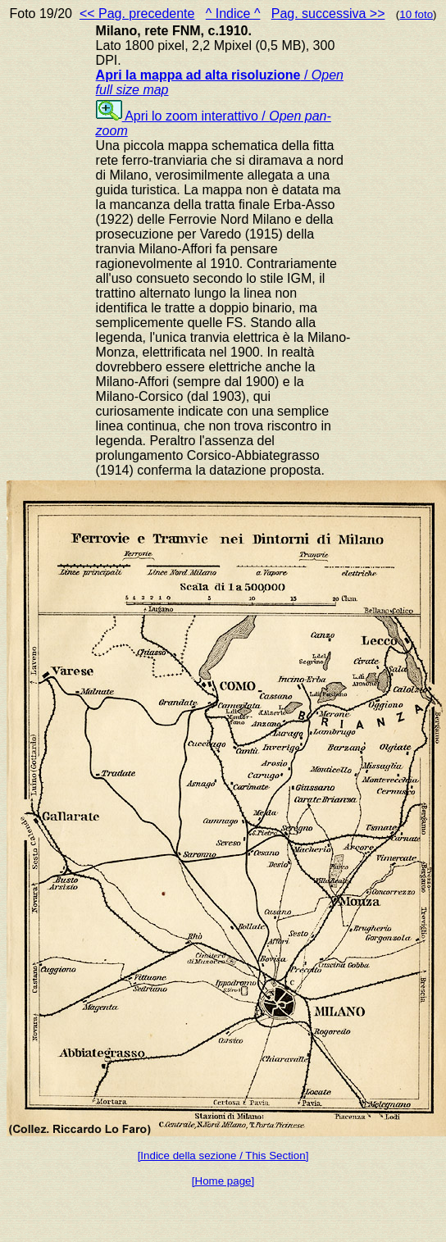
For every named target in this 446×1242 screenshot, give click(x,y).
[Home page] (223, 1181)
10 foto (416, 14)
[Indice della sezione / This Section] (223, 1155)
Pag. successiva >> (328, 13)
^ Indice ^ (233, 13)
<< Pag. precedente (137, 13)
